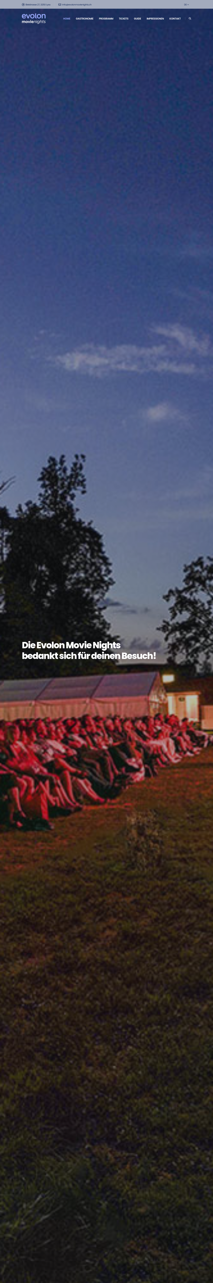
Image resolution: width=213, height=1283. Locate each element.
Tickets (123, 18)
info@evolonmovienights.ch (74, 4)
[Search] (190, 18)
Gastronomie (84, 18)
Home (66, 18)
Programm (106, 18)
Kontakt (175, 18)
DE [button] (186, 4)
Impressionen (155, 18)
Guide (137, 18)
